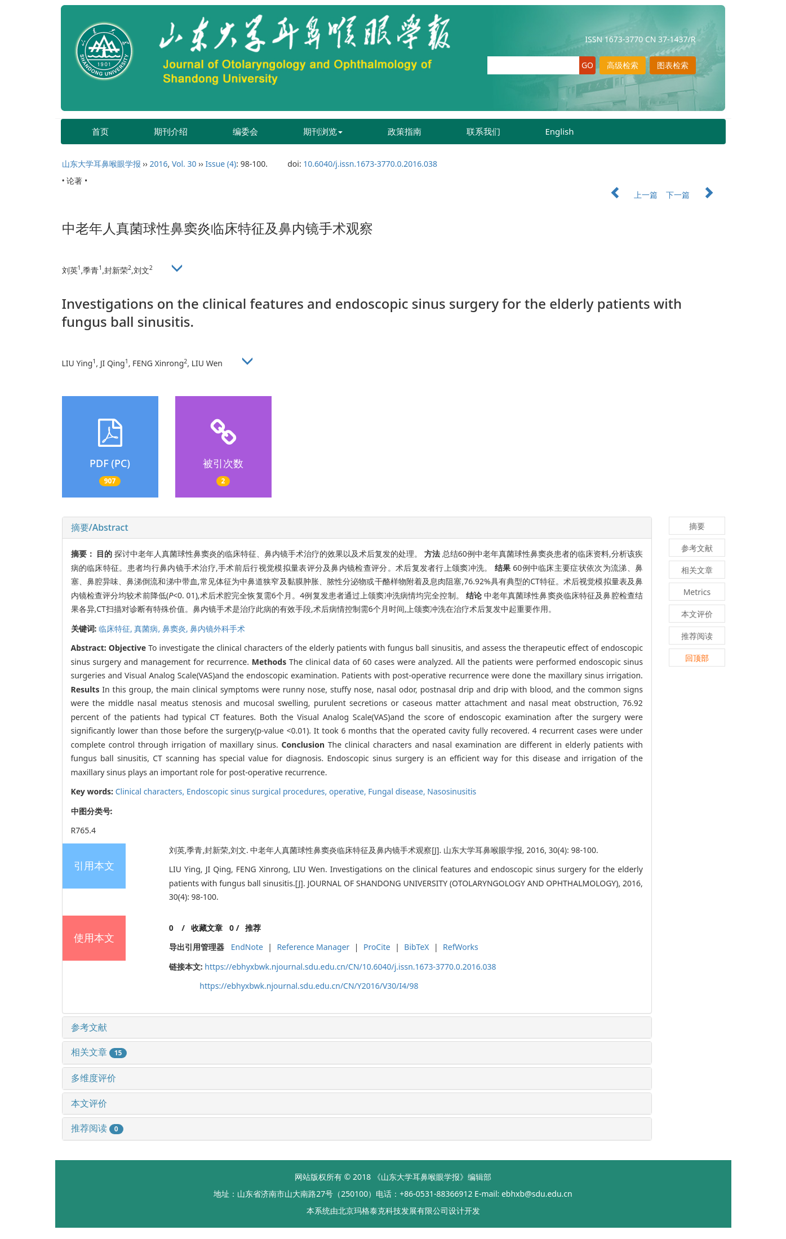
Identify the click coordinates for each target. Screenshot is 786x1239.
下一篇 (695, 194)
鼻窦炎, (176, 628)
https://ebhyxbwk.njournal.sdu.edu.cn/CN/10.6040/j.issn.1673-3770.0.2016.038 (350, 966)
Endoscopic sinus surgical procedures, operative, (277, 791)
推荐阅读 (97, 1128)
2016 (158, 163)
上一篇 (629, 194)
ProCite (376, 947)
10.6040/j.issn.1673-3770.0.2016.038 (370, 163)
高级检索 (622, 65)
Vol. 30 (184, 163)
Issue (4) (221, 163)
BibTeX (416, 947)
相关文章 (99, 1052)
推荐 (253, 927)
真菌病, (148, 628)
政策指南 (404, 131)
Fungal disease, (397, 791)
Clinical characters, (151, 791)
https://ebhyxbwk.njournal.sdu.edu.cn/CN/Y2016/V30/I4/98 (308, 985)
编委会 (245, 131)
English (559, 131)
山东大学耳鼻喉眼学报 (101, 163)
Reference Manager (313, 947)
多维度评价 (93, 1078)
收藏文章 (207, 927)
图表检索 (673, 65)
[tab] (357, 528)
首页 (100, 131)
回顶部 (697, 657)
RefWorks (460, 947)
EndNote (247, 947)
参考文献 (89, 1027)
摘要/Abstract (99, 527)
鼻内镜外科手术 (217, 628)
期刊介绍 (171, 131)
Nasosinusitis (451, 791)
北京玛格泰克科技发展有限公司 (393, 1210)
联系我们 (483, 131)
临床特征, (116, 628)
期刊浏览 (323, 131)
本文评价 (89, 1103)
